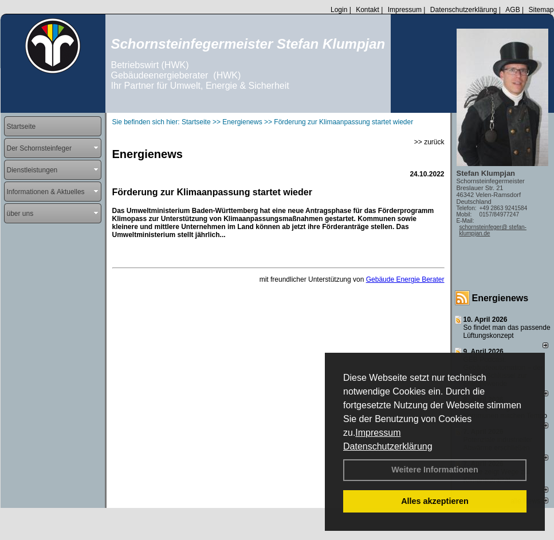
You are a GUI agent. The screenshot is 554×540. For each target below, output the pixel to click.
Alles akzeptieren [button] (435, 501)
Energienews (500, 298)
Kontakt (367, 10)
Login (339, 10)
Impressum (377, 432)
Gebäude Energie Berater (405, 279)
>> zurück (429, 142)
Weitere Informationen (434, 469)
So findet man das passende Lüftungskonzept (507, 332)
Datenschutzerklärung (388, 446)
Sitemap (540, 10)
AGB (512, 10)
